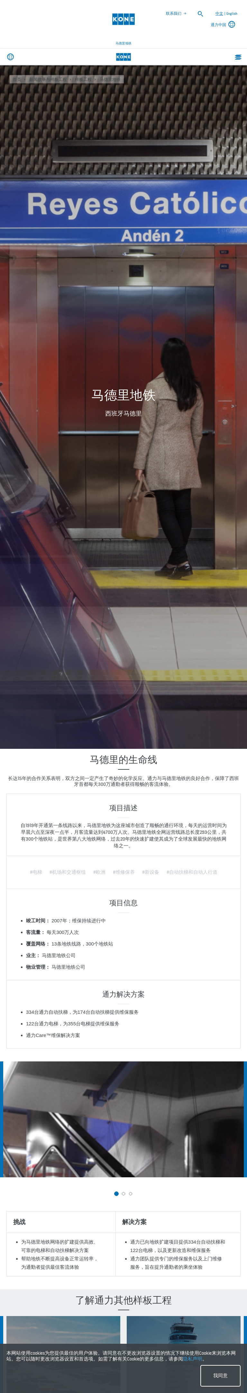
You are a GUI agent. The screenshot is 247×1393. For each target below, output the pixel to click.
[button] (116, 1193)
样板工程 (83, 79)
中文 (219, 13)
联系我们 (173, 13)
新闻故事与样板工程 (48, 79)
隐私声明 (192, 1359)
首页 (17, 79)
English (231, 13)
